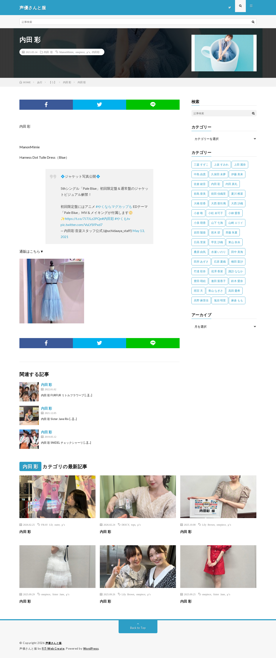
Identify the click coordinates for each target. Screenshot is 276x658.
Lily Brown (208, 524)
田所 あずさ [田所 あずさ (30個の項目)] (201, 261)
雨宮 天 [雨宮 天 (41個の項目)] (198, 290)
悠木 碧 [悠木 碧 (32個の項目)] (215, 232)
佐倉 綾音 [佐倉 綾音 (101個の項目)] (200, 184)
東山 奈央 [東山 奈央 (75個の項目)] (234, 242)
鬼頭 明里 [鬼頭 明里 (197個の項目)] (220, 300)
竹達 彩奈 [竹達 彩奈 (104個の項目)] (200, 271)
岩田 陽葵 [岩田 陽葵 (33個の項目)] (200, 232)
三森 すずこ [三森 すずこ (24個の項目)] (201, 164)
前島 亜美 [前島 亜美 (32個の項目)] (200, 193)
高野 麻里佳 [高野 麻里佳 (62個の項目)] (201, 300)
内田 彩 (48, 52)
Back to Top (138, 628)
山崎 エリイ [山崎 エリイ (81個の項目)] (235, 222)
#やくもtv (122, 218)
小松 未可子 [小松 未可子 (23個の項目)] (215, 213)
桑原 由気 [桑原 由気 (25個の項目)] (200, 252)
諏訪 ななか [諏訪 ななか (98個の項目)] (235, 271)
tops (133, 524)
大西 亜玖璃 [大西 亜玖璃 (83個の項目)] (218, 203)
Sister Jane (58, 594)
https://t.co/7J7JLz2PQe (83, 218)
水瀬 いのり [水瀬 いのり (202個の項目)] (218, 252)
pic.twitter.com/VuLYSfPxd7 (81, 224)
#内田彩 (108, 218)
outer (57, 524)
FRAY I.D (47, 524)
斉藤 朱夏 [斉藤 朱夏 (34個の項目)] (231, 232)
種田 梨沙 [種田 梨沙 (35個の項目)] (237, 261)
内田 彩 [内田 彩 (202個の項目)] (215, 184)
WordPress (92, 648)
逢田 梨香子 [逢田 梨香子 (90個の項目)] (218, 281)
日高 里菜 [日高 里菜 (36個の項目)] (200, 242)
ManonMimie (66, 52)
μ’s (88, 52)
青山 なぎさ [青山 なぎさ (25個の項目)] (215, 290)
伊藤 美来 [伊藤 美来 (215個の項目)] (237, 174)
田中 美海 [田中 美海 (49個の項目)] (237, 252)
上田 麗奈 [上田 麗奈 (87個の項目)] (240, 164)
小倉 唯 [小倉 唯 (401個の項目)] (198, 213)
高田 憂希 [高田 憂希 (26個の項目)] (234, 290)
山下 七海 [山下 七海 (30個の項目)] (217, 222)
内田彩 (96, 52)
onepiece (80, 52)
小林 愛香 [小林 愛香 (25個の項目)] (234, 213)
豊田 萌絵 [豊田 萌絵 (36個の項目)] (200, 281)
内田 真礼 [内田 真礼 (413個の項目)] (231, 184)
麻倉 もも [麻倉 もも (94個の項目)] (237, 300)
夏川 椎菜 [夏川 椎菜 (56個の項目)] (237, 193)
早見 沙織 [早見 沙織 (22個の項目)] (217, 242)
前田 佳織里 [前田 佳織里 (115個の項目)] (218, 193)
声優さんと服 (54, 643)
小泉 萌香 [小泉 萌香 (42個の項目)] (200, 222)
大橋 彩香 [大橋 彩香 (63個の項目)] (200, 203)
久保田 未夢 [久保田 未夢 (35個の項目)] (218, 174)
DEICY (125, 524)
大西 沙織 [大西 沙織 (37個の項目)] (237, 203)
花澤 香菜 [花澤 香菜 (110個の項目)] (217, 271)
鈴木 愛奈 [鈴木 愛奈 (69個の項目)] (237, 281)
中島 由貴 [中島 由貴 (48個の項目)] (200, 174)
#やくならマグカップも (114, 206)
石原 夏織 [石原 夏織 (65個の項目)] (220, 261)
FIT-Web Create (53, 648)
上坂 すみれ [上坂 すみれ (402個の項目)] (221, 164)
